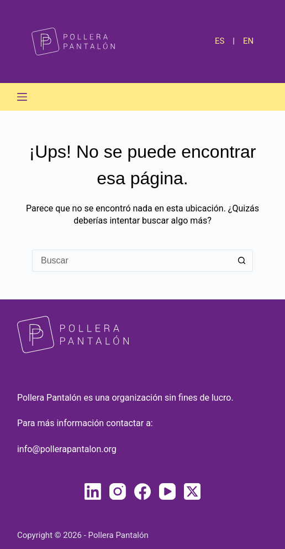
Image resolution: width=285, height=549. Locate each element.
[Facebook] (142, 491)
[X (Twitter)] (192, 491)
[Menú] (22, 97)
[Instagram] (117, 491)
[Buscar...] (131, 261)
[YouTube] (167, 491)
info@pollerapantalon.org (67, 449)
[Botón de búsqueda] (242, 261)
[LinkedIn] (93, 491)
